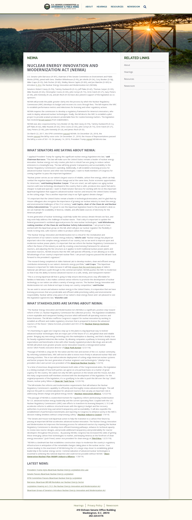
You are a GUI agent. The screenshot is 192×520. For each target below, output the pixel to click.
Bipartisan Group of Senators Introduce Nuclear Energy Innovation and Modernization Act (66, 490)
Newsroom (133, 6)
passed (66, 133)
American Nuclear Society (83, 363)
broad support (45, 119)
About (89, 6)
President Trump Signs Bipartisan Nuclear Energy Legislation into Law (57, 469)
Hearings (102, 6)
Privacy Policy (95, 505)
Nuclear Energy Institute (97, 324)
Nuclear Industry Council (90, 414)
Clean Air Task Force (64, 381)
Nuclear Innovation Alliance (88, 393)
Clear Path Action (72, 347)
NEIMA (32, 58)
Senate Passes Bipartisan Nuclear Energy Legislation (50, 474)
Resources (117, 6)
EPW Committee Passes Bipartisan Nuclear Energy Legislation (54, 478)
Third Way (96, 438)
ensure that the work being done (86, 267)
